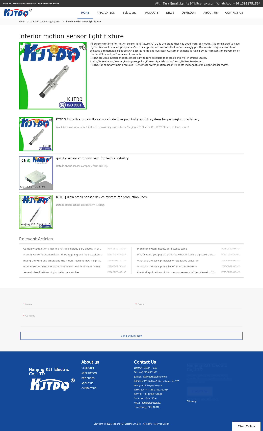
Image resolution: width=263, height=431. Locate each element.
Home (22, 21)
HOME (85, 12)
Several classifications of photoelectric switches (51, 272)
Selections (129, 12)
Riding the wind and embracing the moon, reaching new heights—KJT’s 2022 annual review (65, 260)
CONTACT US (234, 12)
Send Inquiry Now (131, 337)
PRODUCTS (151, 12)
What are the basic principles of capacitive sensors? (167, 260)
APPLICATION (106, 12)
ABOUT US (210, 12)
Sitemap (192, 401)
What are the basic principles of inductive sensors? (167, 266)
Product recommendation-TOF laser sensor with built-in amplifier (61, 266)
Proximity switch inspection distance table (162, 248)
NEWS (170, 12)
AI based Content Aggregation (45, 21)
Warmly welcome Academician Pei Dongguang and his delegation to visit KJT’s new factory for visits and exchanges (65, 254)
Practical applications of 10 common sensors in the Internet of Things (178, 272)
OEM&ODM (189, 12)
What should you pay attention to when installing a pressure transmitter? (179, 254)
